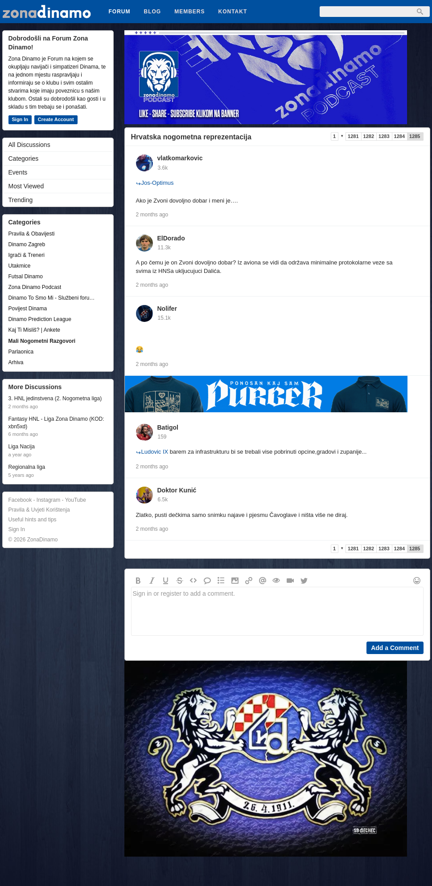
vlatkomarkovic (180, 158)
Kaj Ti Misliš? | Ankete (34, 330)
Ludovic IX (152, 451)
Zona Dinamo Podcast (35, 287)
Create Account (56, 119)
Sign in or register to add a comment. (277, 611)
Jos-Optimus (155, 182)
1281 (353, 136)
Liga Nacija (21, 446)
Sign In (20, 119)
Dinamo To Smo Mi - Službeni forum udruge (53, 298)
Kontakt (232, 11)
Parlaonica (21, 352)
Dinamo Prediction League (39, 319)
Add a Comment (395, 647)
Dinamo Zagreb (26, 244)
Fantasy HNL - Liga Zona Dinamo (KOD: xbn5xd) (56, 423)
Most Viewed (26, 186)
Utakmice (19, 266)
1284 (399, 136)
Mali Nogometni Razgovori (42, 341)
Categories (23, 158)
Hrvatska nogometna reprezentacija (191, 137)
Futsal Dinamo (25, 276)
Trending (20, 199)
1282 (368, 136)
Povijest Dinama (27, 308)
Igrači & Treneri (26, 255)
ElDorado (171, 238)
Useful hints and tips (32, 519)
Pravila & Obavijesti (31, 234)
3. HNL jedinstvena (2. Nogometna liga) (55, 398)
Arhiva (16, 362)
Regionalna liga (26, 467)
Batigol (167, 427)
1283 (384, 136)
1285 (414, 136)
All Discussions (29, 144)
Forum (120, 11)
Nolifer (167, 308)
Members (189, 11)
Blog (152, 11)
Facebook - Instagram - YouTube (47, 500)
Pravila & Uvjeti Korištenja (39, 510)
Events (18, 172)
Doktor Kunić (177, 490)
